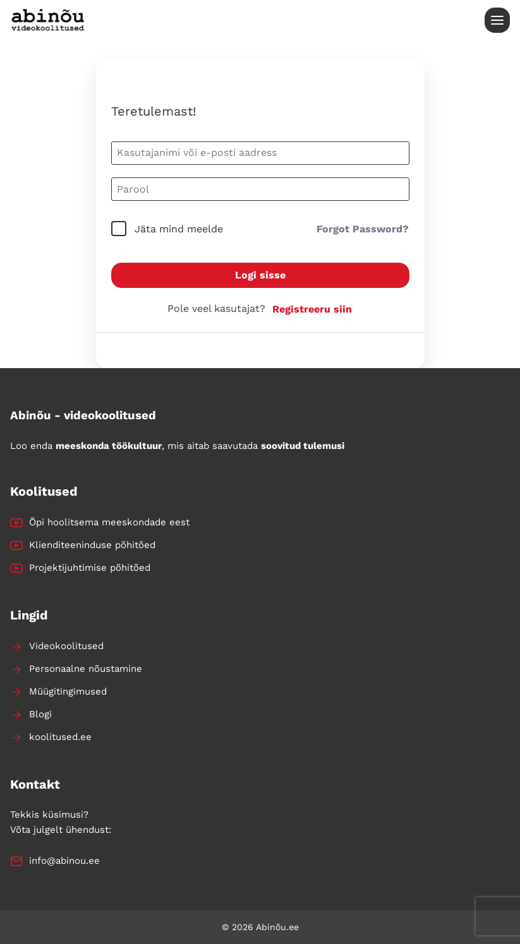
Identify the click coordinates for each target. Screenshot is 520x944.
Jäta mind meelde (179, 229)
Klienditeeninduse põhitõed (92, 545)
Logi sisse (260, 275)
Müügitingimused (68, 691)
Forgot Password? (363, 229)
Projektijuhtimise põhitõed (89, 567)
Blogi (40, 714)
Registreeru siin (312, 309)
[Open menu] (497, 20)
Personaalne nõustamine (85, 668)
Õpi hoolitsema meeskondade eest (109, 522)
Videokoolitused (66, 646)
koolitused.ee (60, 737)
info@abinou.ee (64, 860)
